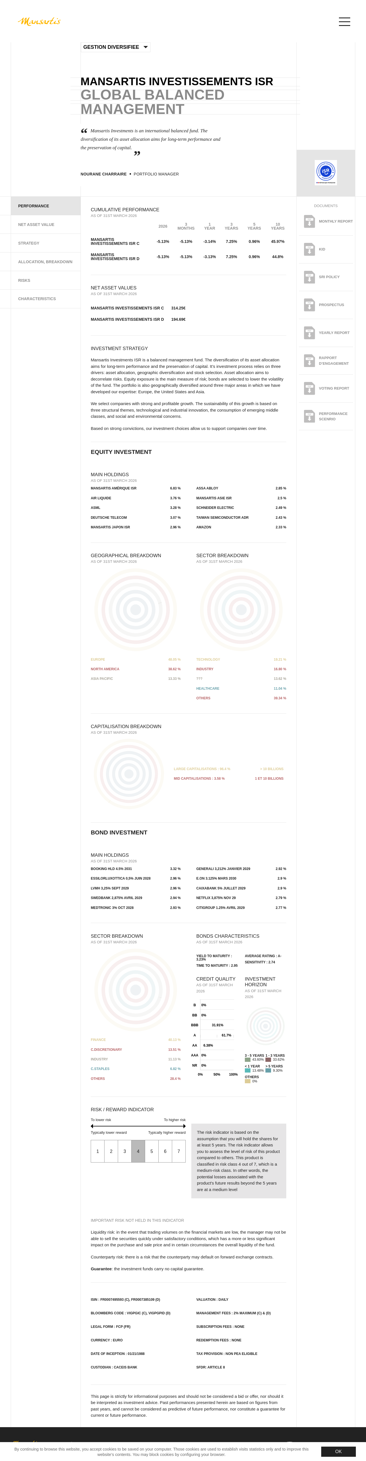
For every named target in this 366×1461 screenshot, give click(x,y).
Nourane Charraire (104, 174)
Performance (33, 206)
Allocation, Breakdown (45, 262)
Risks (24, 280)
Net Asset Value (36, 224)
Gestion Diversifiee (115, 47)
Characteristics (37, 298)
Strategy (28, 243)
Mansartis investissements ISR (177, 81)
